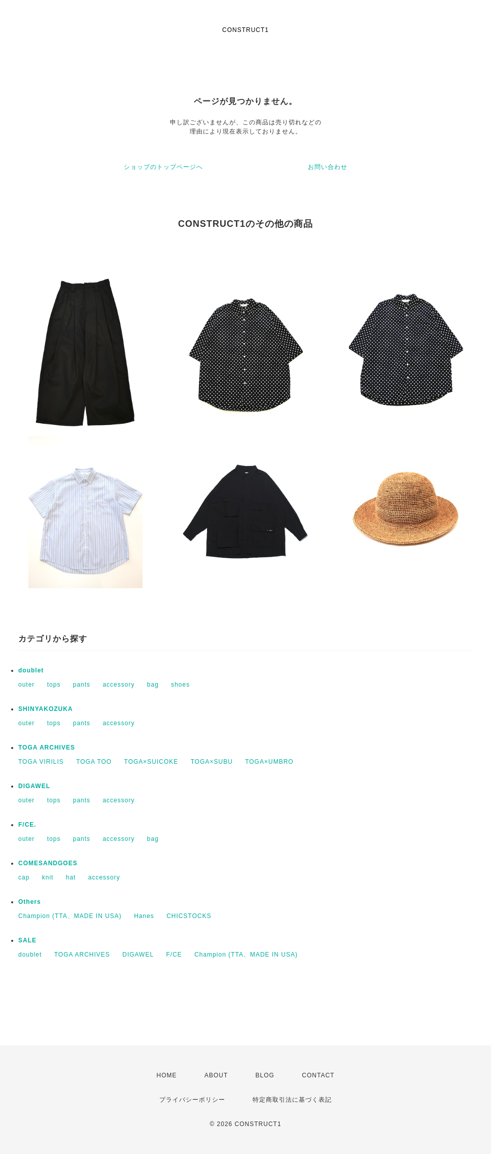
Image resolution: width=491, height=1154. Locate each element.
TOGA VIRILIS (41, 761)
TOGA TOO (94, 761)
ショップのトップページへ (163, 167)
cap (23, 877)
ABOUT (216, 1075)
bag (153, 684)
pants (81, 684)
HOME (167, 1075)
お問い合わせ (327, 167)
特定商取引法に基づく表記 (292, 1099)
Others (29, 901)
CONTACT (318, 1075)
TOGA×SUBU (212, 761)
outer (26, 684)
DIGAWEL (34, 786)
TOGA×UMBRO (269, 761)
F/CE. (27, 824)
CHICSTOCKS (188, 916)
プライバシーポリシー (192, 1099)
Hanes (144, 916)
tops (54, 684)
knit (48, 877)
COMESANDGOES (48, 863)
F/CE (174, 954)
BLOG (265, 1075)
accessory (118, 684)
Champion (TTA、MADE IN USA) (70, 916)
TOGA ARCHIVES (46, 747)
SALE (27, 940)
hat (71, 877)
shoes (180, 684)
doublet (31, 670)
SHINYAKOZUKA (45, 708)
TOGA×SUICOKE (151, 761)
